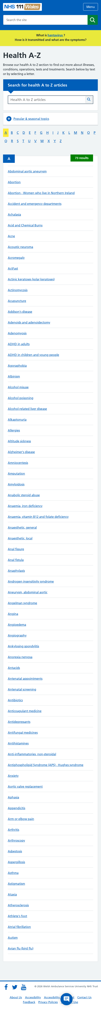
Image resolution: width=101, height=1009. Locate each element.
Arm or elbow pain (21, 819)
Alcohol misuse (18, 387)
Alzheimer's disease (21, 452)
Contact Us (84, 997)
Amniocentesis (18, 463)
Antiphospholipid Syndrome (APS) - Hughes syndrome (45, 765)
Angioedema (17, 625)
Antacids (14, 668)
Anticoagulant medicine (24, 711)
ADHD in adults (19, 344)
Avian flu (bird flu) (20, 948)
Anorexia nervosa (20, 657)
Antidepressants (19, 722)
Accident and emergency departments (34, 204)
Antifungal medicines (23, 732)
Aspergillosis (16, 862)
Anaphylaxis (16, 571)
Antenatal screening (22, 689)
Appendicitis (16, 808)
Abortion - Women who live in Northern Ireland (41, 193)
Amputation (16, 473)
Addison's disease (20, 312)
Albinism (14, 376)
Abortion (14, 182)
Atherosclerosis (18, 905)
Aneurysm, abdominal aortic (27, 592)
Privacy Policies (48, 1002)
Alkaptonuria (17, 419)
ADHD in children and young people (33, 355)
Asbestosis (15, 851)
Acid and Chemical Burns (25, 225)
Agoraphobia (17, 366)
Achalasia (14, 214)
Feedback (29, 1002)
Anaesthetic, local (20, 538)
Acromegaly (16, 258)
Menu (90, 7)
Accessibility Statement (59, 997)
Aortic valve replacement (25, 786)
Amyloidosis (16, 484)
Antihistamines (18, 743)
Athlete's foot (17, 916)
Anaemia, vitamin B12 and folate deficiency (38, 517)
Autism (13, 938)
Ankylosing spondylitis (23, 646)
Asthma (13, 873)
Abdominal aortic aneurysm (27, 171)
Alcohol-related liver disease (27, 409)
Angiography (17, 635)
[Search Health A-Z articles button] (88, 99)
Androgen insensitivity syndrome (31, 581)
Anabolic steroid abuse (24, 495)
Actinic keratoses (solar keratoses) (31, 279)
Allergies (14, 430)
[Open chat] (66, 999)
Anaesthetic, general (22, 527)
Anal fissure (16, 549)
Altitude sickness (19, 441)
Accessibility (33, 997)
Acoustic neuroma (20, 247)
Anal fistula (16, 560)
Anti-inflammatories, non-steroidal (32, 754)
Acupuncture (17, 301)
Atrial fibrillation (19, 927)
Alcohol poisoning (20, 398)
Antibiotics (15, 700)
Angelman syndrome (22, 603)
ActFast (13, 268)
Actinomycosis (17, 290)
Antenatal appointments (25, 678)
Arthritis (13, 830)
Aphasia (13, 797)
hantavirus (55, 35)
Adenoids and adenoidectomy (29, 322)
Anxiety (13, 776)
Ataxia (12, 894)
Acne (11, 236)
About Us (16, 997)
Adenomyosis (17, 333)
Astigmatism (16, 884)
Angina (13, 614)
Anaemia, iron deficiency (25, 506)
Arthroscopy (16, 840)
